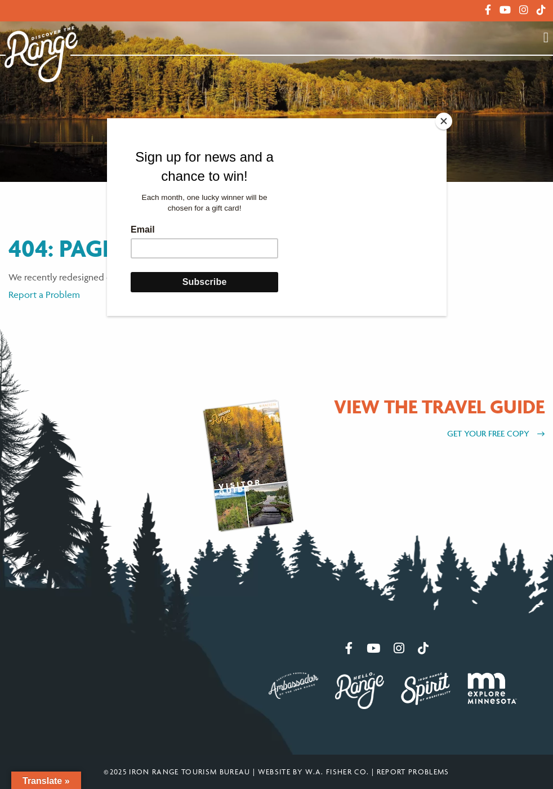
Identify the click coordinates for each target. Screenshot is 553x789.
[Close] (443, 121)
